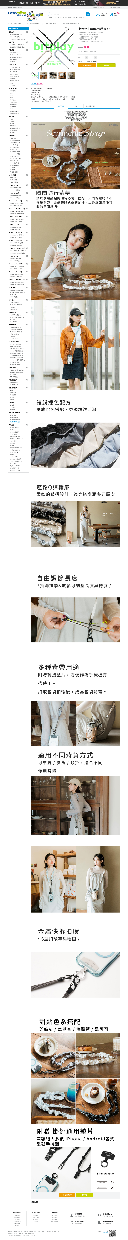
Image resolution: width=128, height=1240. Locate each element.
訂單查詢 (35, 1219)
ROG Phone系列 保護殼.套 (17, 292)
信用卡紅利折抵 (83, 51)
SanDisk (12, 109)
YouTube (109, 7)
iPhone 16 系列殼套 (15, 227)
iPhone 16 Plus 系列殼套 (17, 235)
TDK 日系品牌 (14, 160)
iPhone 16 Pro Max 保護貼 (17, 253)
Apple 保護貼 (13, 180)
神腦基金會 (17, 1217)
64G (11, 95)
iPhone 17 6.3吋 (14, 185)
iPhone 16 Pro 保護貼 (16, 245)
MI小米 (12, 445)
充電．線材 (12, 64)
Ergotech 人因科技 (15, 128)
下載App (10, 7)
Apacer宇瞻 (13, 104)
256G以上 (13, 100)
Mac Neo (59, 17)
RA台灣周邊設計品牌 (16, 461)
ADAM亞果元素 (14, 427)
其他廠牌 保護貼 (14, 384)
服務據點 (15, 7)
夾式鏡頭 (12, 407)
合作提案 (35, 1221)
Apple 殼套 (13, 177)
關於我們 (17, 1219)
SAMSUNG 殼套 (14, 362)
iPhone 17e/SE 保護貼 (16, 221)
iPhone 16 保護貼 (15, 229)
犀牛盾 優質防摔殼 (15, 470)
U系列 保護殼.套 (14, 302)
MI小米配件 (12, 312)
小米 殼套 (12, 319)
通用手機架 (13, 415)
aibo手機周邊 (13, 434)
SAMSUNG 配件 (14, 341)
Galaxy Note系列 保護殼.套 (17, 360)
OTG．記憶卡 (13, 88)
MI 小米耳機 (13, 149)
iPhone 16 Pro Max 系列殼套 (18, 251)
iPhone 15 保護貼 (15, 261)
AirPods (65, 17)
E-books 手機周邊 (15, 436)
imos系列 (12, 443)
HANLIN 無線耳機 (15, 142)
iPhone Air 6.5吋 (14, 193)
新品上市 (11, 32)
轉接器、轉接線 (14, 81)
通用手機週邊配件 (51, 23)
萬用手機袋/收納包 (15, 419)
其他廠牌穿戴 (14, 130)
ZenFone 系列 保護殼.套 (16, 290)
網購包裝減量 (54, 1221)
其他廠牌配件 (13, 380)
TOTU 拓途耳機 (14, 163)
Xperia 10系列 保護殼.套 (16, 372)
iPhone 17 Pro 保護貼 (16, 205)
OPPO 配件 (12, 325)
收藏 (40, 83)
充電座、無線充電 (15, 67)
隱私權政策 (17, 1223)
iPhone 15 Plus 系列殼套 (17, 266)
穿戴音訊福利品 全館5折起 (17, 47)
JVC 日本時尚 (14, 145)
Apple (11, 119)
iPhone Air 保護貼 (15, 198)
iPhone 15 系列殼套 (15, 258)
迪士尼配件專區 (14, 468)
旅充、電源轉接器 (15, 69)
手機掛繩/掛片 (14, 417)
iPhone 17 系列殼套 (15, 187)
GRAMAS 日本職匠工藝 (16, 439)
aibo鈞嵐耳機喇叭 (15, 140)
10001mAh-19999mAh (16, 57)
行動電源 (11, 50)
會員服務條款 (17, 1221)
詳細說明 (105, 1233)
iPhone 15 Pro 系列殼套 (16, 274)
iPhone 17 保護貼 (15, 190)
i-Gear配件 (13, 441)
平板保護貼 (13, 395)
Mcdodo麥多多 (14, 452)
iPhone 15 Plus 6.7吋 (16, 264)
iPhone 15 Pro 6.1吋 (15, 272)
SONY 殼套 (13, 374)
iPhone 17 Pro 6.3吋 (15, 201)
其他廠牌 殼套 (14, 382)
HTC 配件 (12, 300)
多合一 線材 (13, 78)
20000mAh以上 (14, 59)
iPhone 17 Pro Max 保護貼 (17, 213)
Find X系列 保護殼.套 (16, 329)
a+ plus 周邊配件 (14, 432)
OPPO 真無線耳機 (15, 151)
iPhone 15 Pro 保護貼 (16, 276)
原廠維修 (54, 1219)
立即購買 (107, 65)
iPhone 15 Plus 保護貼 (16, 269)
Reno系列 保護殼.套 (15, 327)
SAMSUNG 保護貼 (15, 364)
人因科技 (12, 167)
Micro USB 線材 (14, 76)
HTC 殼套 (12, 307)
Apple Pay (93, 51)
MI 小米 (12, 123)
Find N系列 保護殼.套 (16, 332)
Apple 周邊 (12, 175)
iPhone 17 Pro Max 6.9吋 (17, 209)
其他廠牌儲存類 (14, 113)
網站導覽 (17, 1225)
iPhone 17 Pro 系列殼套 (16, 203)
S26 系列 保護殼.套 (15, 344)
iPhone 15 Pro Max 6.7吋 (17, 279)
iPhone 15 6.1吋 (14, 256)
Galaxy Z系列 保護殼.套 (16, 351)
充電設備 (12, 85)
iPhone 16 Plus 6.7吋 (16, 232)
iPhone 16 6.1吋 (14, 224)
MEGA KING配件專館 (16, 448)
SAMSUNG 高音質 (15, 154)
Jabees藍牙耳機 (14, 147)
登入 (101, 13)
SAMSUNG (13, 126)
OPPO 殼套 (13, 336)
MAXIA (12, 454)
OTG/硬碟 (13, 91)
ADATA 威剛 (13, 102)
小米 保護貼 (13, 321)
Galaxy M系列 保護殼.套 (16, 357)
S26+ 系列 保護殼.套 (16, 346)
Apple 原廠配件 (14, 182)
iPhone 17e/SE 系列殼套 (17, 219)
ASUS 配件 (12, 287)
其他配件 (12, 397)
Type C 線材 (13, 72)
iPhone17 (50, 17)
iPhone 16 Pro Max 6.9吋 (17, 248)
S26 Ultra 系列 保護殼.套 (17, 348)
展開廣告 (116, 1)
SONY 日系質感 (14, 156)
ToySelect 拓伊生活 (15, 466)
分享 (34, 83)
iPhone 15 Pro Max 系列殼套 (18, 282)
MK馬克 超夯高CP (15, 450)
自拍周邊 (11, 402)
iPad (55, 17)
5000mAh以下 (14, 52)
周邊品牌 (11, 425)
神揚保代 (20, 7)
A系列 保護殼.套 (14, 334)
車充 (11, 83)
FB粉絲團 (116, 7)
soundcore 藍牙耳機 (15, 158)
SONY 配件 (12, 367)
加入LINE (101, 7)
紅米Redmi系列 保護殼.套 (17, 317)
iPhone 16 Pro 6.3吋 (15, 240)
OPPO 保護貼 (14, 338)
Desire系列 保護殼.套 (16, 305)
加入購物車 (87, 65)
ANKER (12, 430)
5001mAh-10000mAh (16, 55)
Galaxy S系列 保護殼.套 (16, 353)
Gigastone (13, 106)
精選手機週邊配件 (35, 23)
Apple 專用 (13, 138)
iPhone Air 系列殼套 (15, 195)
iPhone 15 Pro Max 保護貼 (17, 284)
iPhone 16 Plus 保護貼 (16, 237)
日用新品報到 (71, 17)
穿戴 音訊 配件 (18, 23)
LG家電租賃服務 (80, 17)
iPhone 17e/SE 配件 (15, 216)
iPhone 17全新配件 (15, 37)
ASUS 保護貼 (14, 297)
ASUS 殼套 (13, 294)
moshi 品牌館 (13, 457)
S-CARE (94, 7)
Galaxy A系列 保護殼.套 (16, 355)
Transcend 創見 (14, 111)
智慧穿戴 (11, 116)
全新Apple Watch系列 (16, 34)
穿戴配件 (12, 132)
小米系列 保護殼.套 (15, 315)
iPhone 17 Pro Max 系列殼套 (18, 211)
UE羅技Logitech (14, 165)
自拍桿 (12, 405)
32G (11, 93)
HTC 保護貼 (13, 309)
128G (11, 97)
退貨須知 (54, 1215)
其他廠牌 (12, 169)
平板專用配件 (13, 388)
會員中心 (103, 15)
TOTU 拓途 (13, 463)
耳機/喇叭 (12, 135)
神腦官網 (17, 1215)
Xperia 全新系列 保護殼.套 (17, 370)
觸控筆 (12, 399)
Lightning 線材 (14, 74)
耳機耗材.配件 (14, 172)
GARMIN (12, 121)
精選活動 (11, 42)
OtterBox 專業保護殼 (16, 459)
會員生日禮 (36, 1217)
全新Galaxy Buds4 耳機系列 (18, 39)
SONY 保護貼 (14, 377)
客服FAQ (54, 1217)
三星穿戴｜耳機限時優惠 (17, 44)
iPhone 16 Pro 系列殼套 (16, 243)
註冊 (106, 13)
